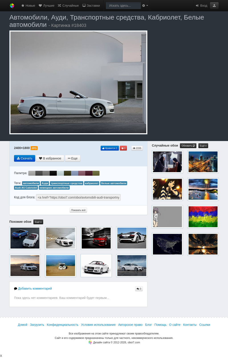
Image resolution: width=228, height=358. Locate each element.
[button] (214, 5)
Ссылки (204, 324)
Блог (148, 324)
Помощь (161, 324)
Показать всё (78, 210)
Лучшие (46, 5)
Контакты (189, 324)
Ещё (38, 222)
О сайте (174, 324)
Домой (22, 324)
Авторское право (130, 324)
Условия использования (98, 324)
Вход (201, 5)
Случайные (68, 5)
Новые (28, 5)
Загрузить (37, 324)
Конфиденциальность (62, 324)
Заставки (91, 5)
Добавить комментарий (33, 288)
